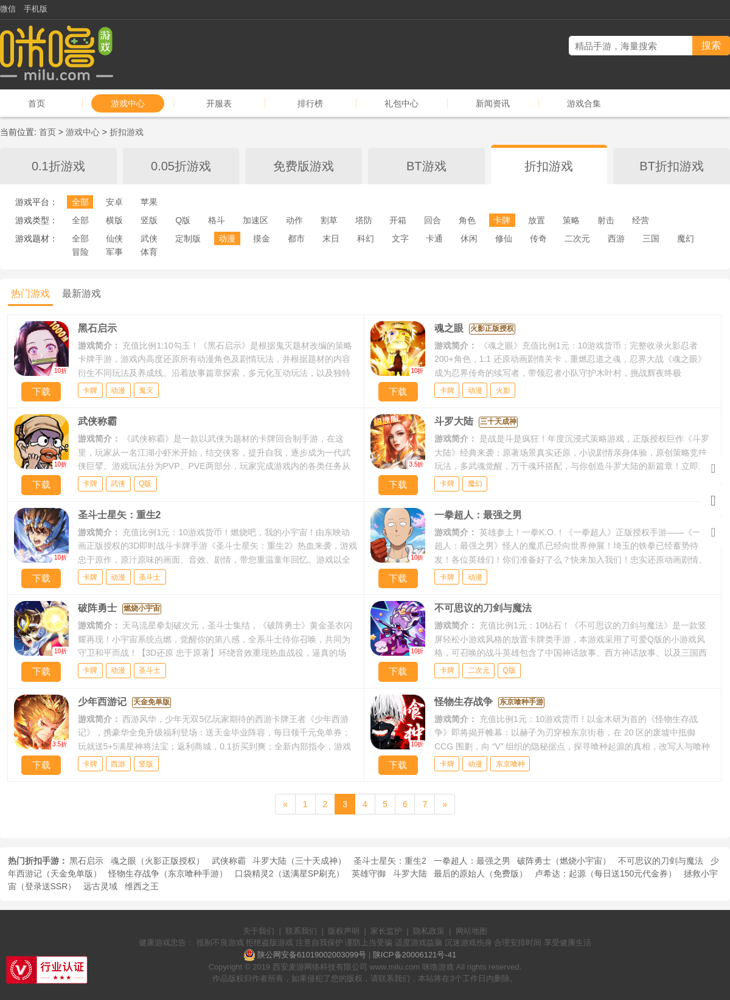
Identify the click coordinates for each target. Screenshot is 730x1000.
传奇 (538, 238)
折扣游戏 (126, 132)
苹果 (149, 202)
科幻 (365, 238)
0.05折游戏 (181, 166)
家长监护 (386, 931)
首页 (36, 103)
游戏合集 (584, 103)
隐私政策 (429, 931)
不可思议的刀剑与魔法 (660, 861)
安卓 (114, 202)
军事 (114, 252)
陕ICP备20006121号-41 (414, 954)
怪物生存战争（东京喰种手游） (168, 873)
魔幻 (685, 238)
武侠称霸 (229, 861)
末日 (330, 238)
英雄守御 (369, 873)
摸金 (261, 238)
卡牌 (501, 220)
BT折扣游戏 (671, 166)
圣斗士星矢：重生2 (389, 861)
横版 (114, 220)
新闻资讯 (493, 103)
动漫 (226, 238)
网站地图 (471, 931)
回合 (432, 220)
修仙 (503, 238)
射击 (605, 220)
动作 (294, 220)
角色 (467, 220)
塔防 (363, 220)
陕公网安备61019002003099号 (311, 954)
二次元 (577, 238)
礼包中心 (401, 103)
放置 (536, 220)
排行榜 (310, 103)
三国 (650, 238)
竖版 (149, 220)
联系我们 (301, 931)
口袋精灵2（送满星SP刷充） (289, 873)
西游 (616, 238)
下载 (41, 391)
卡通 (434, 238)
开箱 (397, 220)
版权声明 (344, 931)
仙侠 (114, 238)
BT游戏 (426, 166)
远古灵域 (100, 886)
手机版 (35, 8)
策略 (571, 220)
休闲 (469, 238)
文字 (400, 238)
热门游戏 (30, 293)
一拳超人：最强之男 (472, 861)
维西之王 (142, 886)
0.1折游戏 (58, 166)
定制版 (188, 238)
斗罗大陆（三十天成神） (299, 861)
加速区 (255, 220)
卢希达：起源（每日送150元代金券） (605, 873)
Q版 (182, 220)
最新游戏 (81, 293)
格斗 (216, 220)
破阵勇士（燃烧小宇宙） (564, 861)
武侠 (149, 238)
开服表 (219, 103)
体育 (149, 252)
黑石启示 (86, 861)
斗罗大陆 (410, 873)
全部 (80, 202)
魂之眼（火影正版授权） (157, 861)
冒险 (80, 252)
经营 (640, 220)
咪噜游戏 (438, 966)
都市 (296, 238)
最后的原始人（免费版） (480, 873)
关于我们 (258, 931)
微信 (8, 8)
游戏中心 (128, 103)
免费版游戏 (303, 166)
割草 (329, 220)
